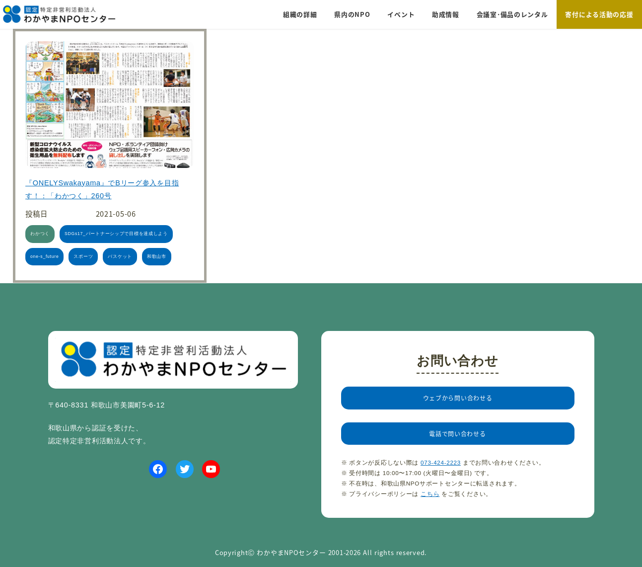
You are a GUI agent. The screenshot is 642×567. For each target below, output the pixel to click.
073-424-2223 (441, 481)
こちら (430, 511)
